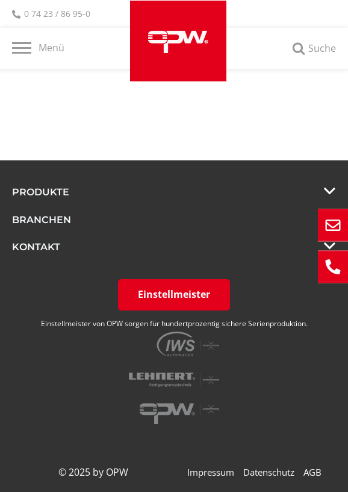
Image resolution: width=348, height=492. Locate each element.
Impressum (210, 472)
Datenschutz (268, 472)
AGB (312, 472)
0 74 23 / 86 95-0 (51, 14)
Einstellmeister (174, 294)
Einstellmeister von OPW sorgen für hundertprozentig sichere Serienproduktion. (174, 323)
